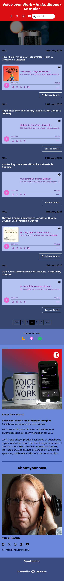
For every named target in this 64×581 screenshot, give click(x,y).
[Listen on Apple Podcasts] (31, 339)
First (17, 322)
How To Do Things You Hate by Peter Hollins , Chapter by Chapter (27, 58)
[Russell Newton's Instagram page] (16, 544)
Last (47, 322)
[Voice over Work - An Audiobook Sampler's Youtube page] (28, 16)
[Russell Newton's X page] (11, 544)
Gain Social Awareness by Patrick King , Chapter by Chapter (31, 273)
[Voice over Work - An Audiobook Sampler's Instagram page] (21, 16)
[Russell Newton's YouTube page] (29, 544)
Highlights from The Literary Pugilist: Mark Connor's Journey (31, 112)
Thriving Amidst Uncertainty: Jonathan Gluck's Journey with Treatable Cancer (29, 219)
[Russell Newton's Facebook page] (4, 544)
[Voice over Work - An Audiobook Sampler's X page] (15, 16)
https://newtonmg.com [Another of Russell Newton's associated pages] (15, 549)
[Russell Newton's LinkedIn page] (22, 544)
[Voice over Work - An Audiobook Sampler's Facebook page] (11, 16)
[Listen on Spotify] (40, 339)
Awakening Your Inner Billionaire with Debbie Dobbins (27, 166)
